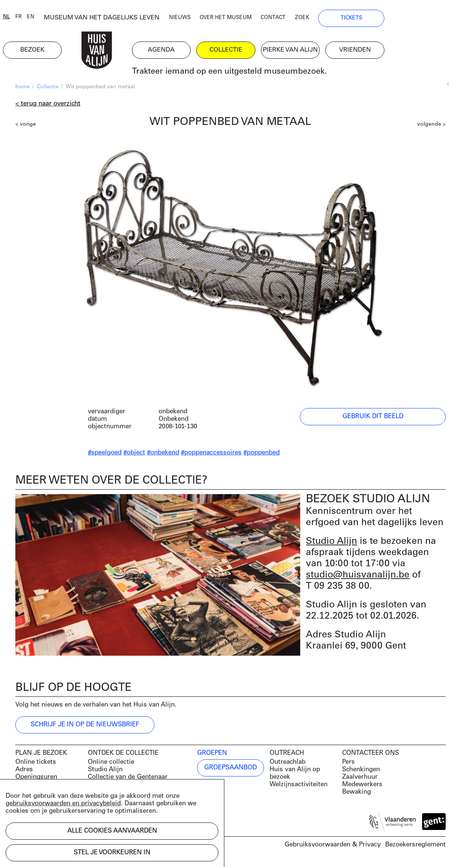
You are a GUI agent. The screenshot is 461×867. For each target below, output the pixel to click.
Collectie (48, 90)
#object (134, 456)
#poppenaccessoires (211, 456)
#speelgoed (105, 456)
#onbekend (163, 456)
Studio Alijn (331, 544)
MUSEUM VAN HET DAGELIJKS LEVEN (122, 20)
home (22, 90)
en (43, 19)
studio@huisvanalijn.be (357, 577)
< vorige (25, 127)
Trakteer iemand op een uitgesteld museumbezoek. (258, 74)
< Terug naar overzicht (47, 107)
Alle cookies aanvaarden (112, 831)
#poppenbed (261, 456)
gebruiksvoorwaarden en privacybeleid (63, 803)
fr (31, 19)
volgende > (431, 127)
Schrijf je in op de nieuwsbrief (85, 727)
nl (18, 19)
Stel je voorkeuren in (112, 852)
